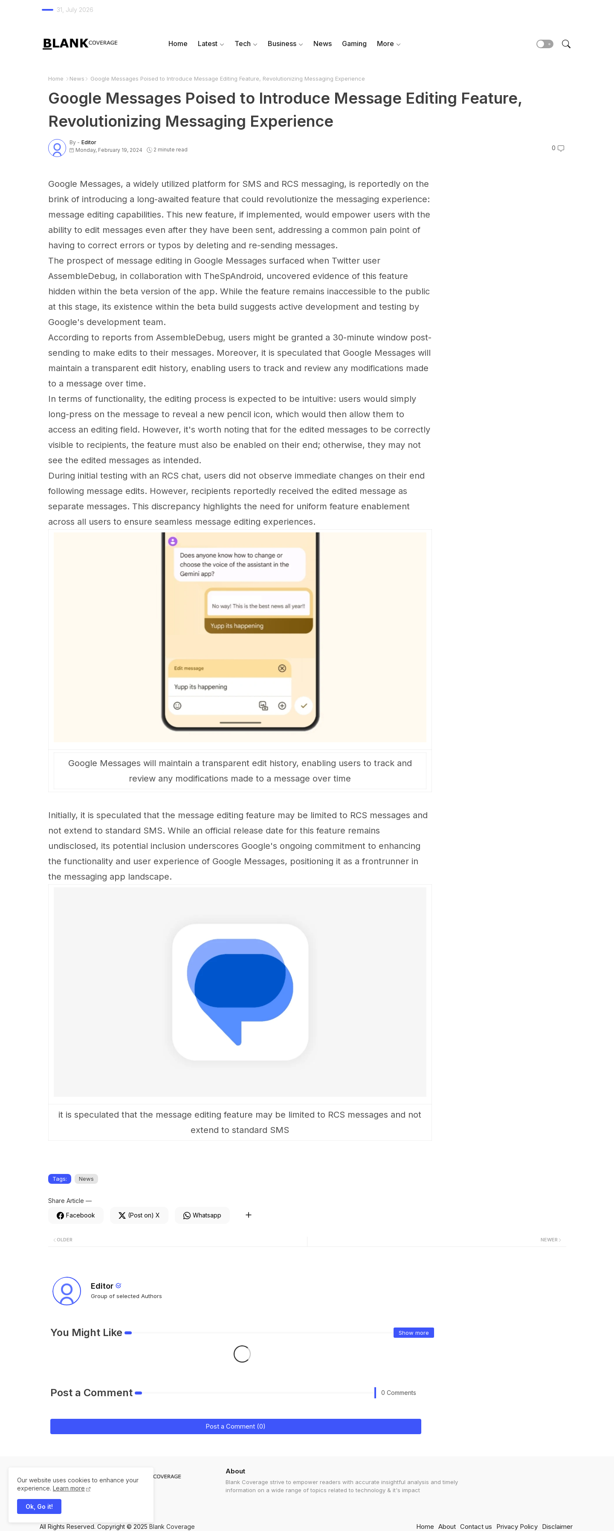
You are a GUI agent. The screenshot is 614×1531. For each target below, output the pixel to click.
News (322, 43)
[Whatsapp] (202, 1215)
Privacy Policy (517, 1526)
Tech (243, 43)
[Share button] (248, 1215)
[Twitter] (139, 1215)
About (447, 1526)
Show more (414, 1332)
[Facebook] (76, 1215)
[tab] (178, 44)
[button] (544, 44)
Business (282, 43)
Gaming (354, 43)
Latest (207, 43)
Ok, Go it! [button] (39, 1506)
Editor (102, 1285)
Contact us (476, 1526)
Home (178, 43)
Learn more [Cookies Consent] (69, 1488)
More (385, 43)
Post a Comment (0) (236, 1426)
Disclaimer (557, 1526)
